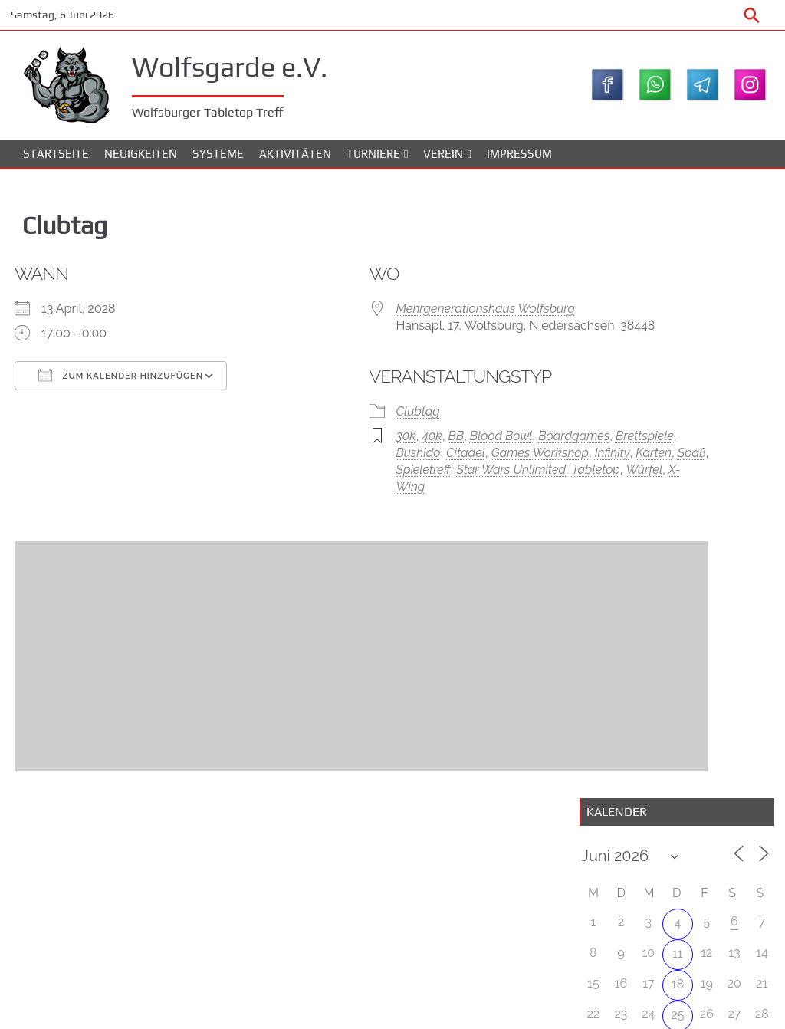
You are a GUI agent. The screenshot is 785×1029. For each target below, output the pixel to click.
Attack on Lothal (711, 539)
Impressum (519, 160)
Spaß (483, 498)
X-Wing (441, 532)
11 (673, 350)
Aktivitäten (295, 160)
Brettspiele (353, 482)
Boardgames (501, 465)
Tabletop (348, 532)
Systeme (218, 160)
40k (360, 465)
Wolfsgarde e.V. (251, 64)
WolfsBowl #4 (724, 623)
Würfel (396, 532)
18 (673, 380)
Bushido (410, 482)
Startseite (56, 160)
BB (384, 465)
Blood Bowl (429, 465)
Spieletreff (351, 515)
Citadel (458, 482)
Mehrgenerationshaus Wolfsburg (413, 318)
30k (333, 465)
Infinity (404, 498)
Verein (443, 160)
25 (673, 411)
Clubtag (345, 440)
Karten (445, 498)
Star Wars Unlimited (439, 515)
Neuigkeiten (140, 160)
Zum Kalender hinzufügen (136, 384)
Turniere (373, 160)
